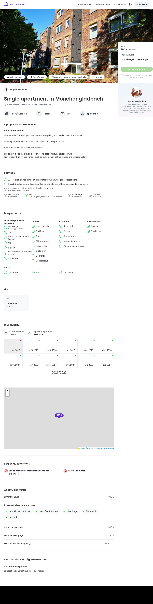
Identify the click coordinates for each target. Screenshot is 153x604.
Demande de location (137, 69)
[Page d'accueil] (14, 4)
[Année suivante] (76, 372)
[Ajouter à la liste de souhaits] (68, 77)
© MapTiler (89, 448)
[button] (59, 415)
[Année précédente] (41, 372)
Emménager (128, 59)
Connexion (142, 4)
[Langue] (130, 4)
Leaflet (81, 448)
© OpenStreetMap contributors (104, 448)
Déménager (143, 59)
